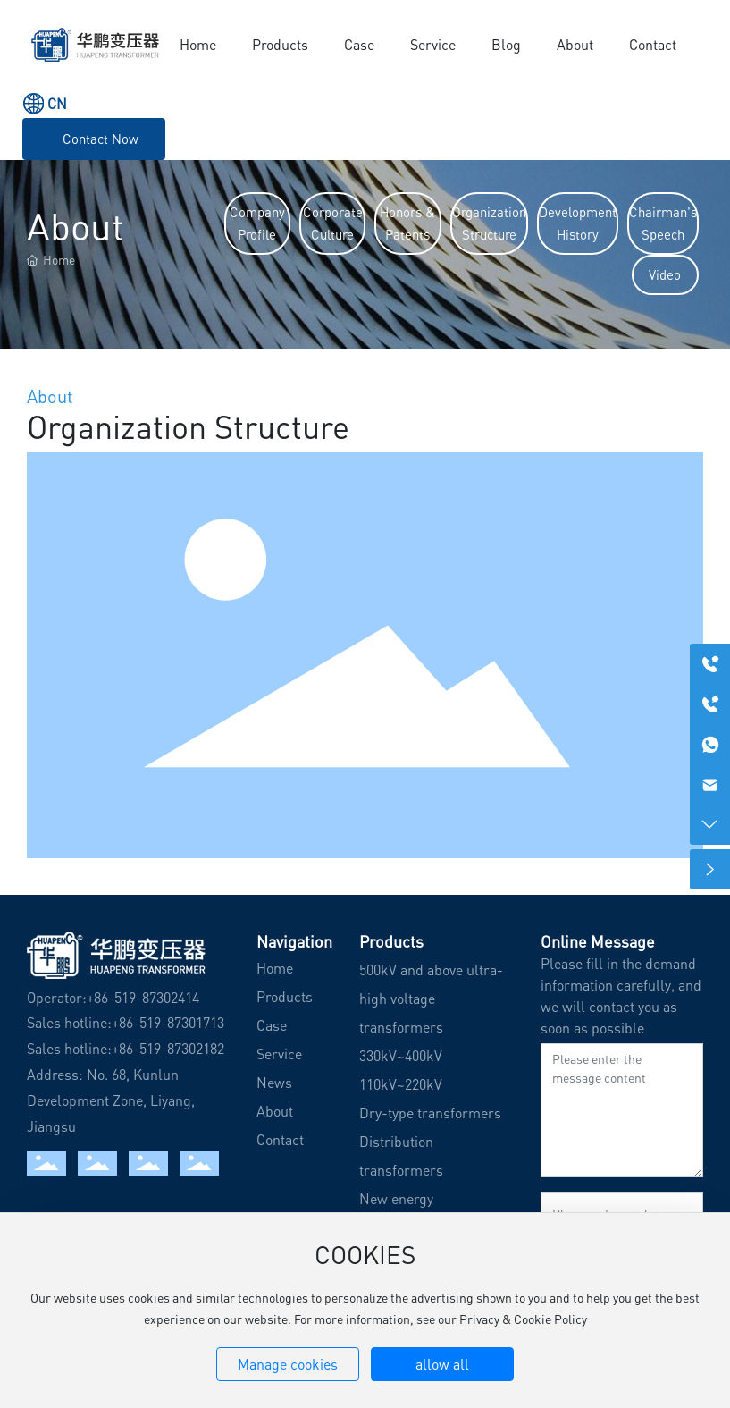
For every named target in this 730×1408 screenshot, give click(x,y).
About (274, 1111)
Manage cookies (288, 1364)
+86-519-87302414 (143, 998)
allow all (442, 1364)
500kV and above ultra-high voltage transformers (431, 998)
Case (271, 1025)
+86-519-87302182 (168, 1049)
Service (279, 1054)
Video (665, 274)
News (274, 1083)
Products (284, 997)
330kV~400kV (400, 1056)
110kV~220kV (400, 1084)
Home (274, 968)
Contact (280, 1140)
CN (57, 104)
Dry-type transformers (430, 1113)
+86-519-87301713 (168, 1023)
